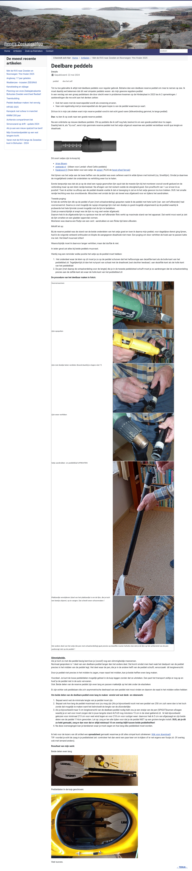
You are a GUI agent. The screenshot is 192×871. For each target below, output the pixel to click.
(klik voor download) (161, 734)
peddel (56, 81)
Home (7, 51)
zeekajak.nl (60, 167)
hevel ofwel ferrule (120, 170)
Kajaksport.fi (61, 170)
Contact (49, 51)
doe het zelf (67, 81)
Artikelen (17, 51)
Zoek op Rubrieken (34, 51)
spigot (100, 170)
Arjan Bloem (61, 163)
